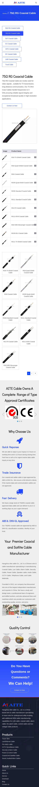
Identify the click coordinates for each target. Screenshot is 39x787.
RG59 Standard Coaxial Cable (21, 191)
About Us (5, 773)
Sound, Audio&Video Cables (11, 758)
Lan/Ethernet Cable (8, 741)
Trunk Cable (9, 64)
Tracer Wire (6, 739)
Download (5, 779)
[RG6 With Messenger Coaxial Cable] (19, 126)
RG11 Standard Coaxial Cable (21, 199)
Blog (3, 781)
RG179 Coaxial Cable (18, 208)
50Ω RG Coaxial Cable (12, 28)
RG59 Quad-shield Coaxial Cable (22, 183)
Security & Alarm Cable (9, 750)
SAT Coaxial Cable (11, 38)
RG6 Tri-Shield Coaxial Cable (20, 157)
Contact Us (5, 784)
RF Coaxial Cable (11, 54)
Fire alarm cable (7, 744)
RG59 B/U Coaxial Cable (19, 233)
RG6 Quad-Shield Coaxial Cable (21, 166)
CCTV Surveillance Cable (10, 747)
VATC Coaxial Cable (11, 49)
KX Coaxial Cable (11, 44)
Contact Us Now (12, 106)
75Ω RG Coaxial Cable (12, 33)
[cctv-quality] (19, 644)
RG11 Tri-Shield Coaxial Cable (21, 242)
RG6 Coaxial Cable (17, 174)
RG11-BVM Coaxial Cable (19, 216)
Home (4, 770)
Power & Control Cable (9, 753)
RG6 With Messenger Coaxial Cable (23, 225)
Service (4, 776)
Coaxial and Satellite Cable (11, 755)
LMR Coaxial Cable (11, 59)
